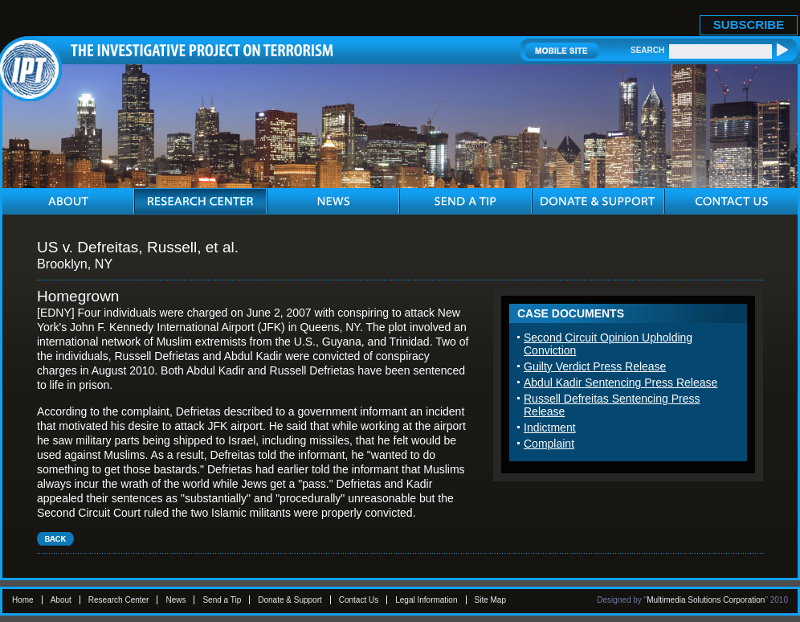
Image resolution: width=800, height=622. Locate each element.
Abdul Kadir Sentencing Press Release (620, 382)
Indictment (550, 427)
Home (23, 599)
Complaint (549, 443)
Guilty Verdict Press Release (595, 366)
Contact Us (358, 599)
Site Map (490, 599)
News (175, 599)
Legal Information (426, 599)
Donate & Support (290, 599)
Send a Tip (221, 599)
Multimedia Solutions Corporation (706, 599)
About (61, 599)
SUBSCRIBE (748, 24)
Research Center (118, 599)
